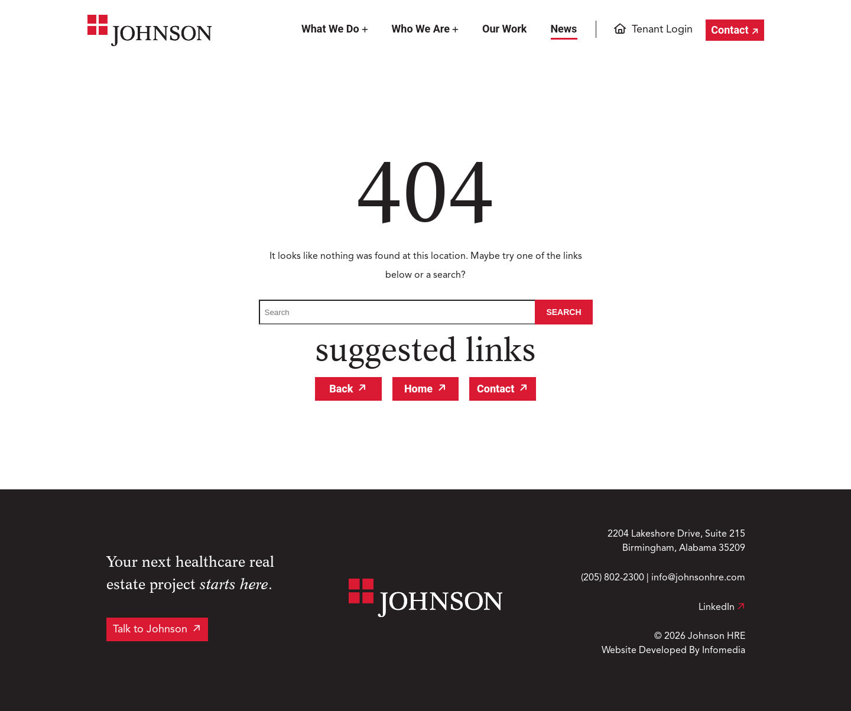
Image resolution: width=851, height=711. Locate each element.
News (563, 28)
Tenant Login (662, 29)
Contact (729, 30)
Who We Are (421, 28)
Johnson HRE (716, 636)
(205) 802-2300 (612, 578)
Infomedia (723, 650)
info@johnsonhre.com (698, 578)
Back (341, 388)
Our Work (504, 28)
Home (418, 388)
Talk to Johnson (150, 629)
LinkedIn (722, 607)
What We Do (330, 28)
